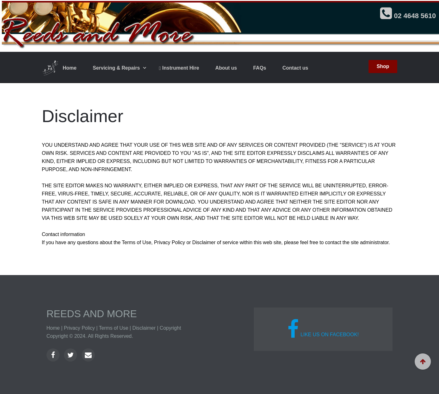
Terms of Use (113, 328)
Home (69, 68)
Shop (383, 66)
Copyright (170, 328)
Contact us (295, 68)
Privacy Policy (79, 328)
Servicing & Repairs (117, 68)
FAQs (259, 68)
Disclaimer (144, 328)
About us (226, 68)
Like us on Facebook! (323, 329)
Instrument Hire (179, 68)
